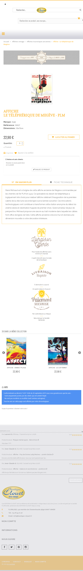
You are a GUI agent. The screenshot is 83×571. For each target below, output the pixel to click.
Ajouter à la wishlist (25, 153)
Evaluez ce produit (41, 169)
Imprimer (9, 153)
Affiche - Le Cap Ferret (58, 367)
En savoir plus (22, 182)
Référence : (9, 125)
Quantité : (8, 143)
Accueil (6, 41)
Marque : (8, 122)
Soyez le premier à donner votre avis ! (14, 408)
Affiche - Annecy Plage (16, 367)
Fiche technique (61, 182)
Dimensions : (10, 128)
